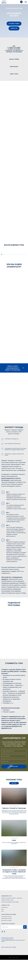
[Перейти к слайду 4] (5, 270)
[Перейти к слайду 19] (26, 270)
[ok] (4, 948)
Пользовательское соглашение (7, 953)
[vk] (2, 948)
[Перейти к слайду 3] (4, 270)
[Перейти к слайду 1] (1, 270)
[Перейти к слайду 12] (16, 270)
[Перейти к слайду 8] (11, 270)
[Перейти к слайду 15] (20, 270)
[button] (14, 24)
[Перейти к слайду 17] (23, 270)
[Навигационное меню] (26, 2)
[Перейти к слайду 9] (12, 270)
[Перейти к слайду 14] (19, 270)
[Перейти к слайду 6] (8, 270)
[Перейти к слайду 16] (22, 270)
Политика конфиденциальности (7, 955)
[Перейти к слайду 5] (7, 270)
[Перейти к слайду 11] (15, 270)
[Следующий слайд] (27, 260)
